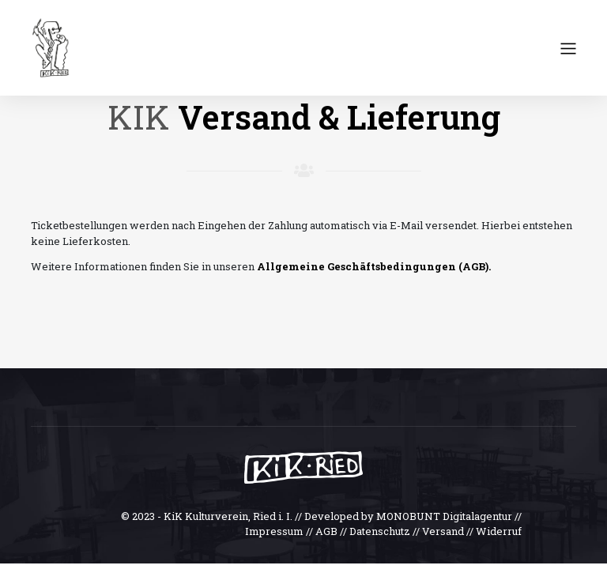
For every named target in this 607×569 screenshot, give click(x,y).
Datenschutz (379, 531)
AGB (326, 531)
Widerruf (499, 531)
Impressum (274, 531)
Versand (443, 531)
